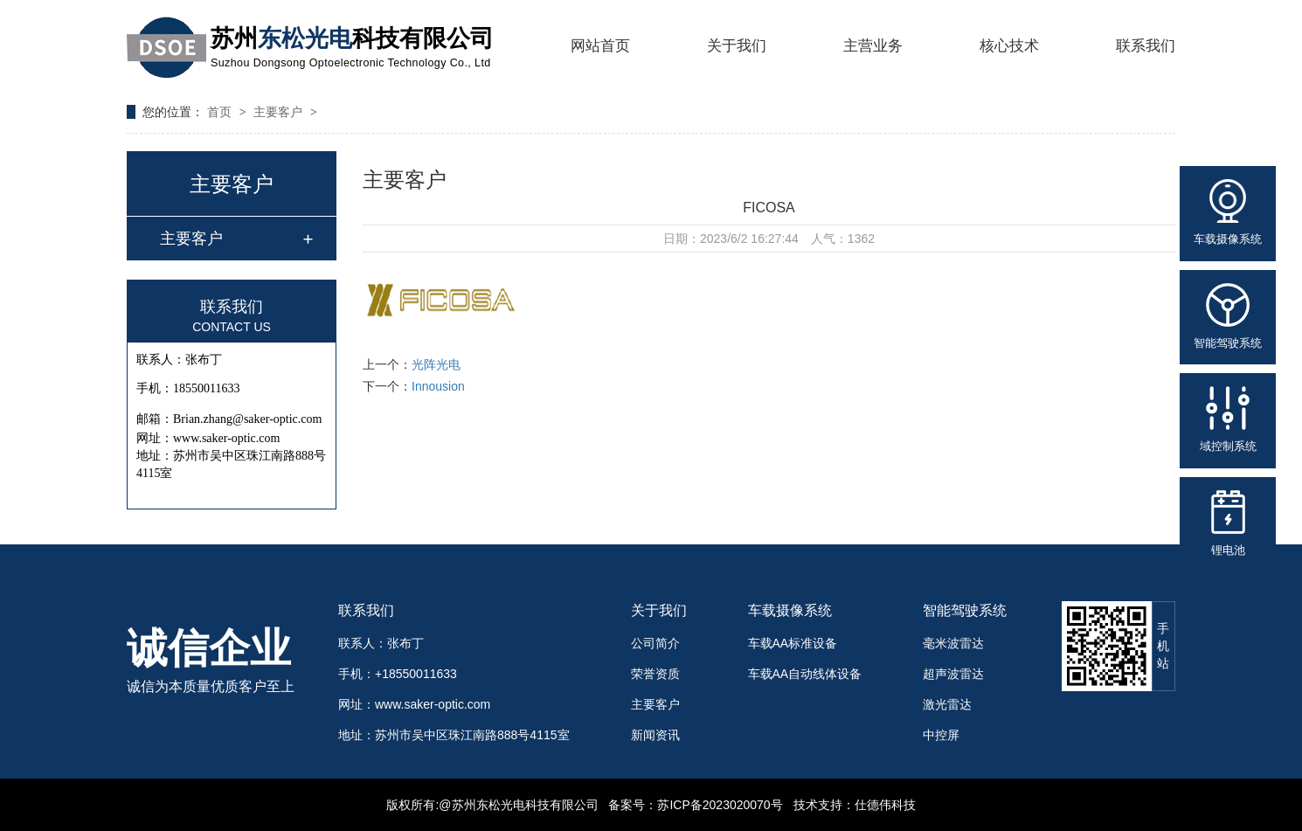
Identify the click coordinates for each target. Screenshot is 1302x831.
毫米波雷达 (953, 643)
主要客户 (279, 112)
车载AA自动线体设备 (805, 674)
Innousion (438, 386)
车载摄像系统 (790, 610)
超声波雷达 (953, 674)
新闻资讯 (655, 735)
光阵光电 (436, 364)
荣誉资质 (655, 674)
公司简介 (655, 643)
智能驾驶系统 (965, 610)
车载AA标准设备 (793, 643)
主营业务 (873, 46)
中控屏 (941, 735)
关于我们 (736, 46)
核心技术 (1009, 46)
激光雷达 (947, 704)
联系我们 (1145, 46)
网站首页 (600, 46)
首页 (221, 112)
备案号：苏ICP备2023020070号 (695, 805)
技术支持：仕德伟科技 (854, 805)
